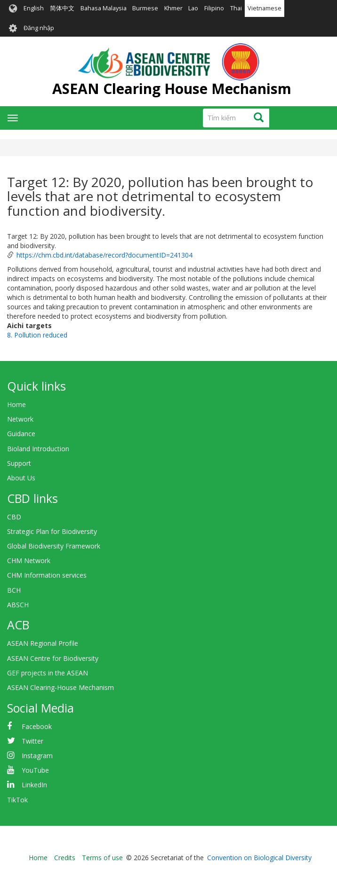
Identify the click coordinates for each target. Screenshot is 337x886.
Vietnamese (264, 8)
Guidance (21, 433)
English (34, 8)
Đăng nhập (39, 28)
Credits (64, 857)
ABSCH (18, 604)
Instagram (37, 755)
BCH (14, 590)
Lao (193, 8)
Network (20, 419)
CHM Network (28, 560)
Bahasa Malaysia (103, 8)
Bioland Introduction (38, 448)
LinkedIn (34, 784)
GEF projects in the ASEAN (47, 672)
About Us (21, 477)
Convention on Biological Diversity (259, 857)
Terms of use (102, 857)
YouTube (35, 770)
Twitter (32, 741)
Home (16, 404)
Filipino (214, 8)
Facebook (37, 726)
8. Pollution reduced (37, 334)
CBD (14, 516)
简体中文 (62, 8)
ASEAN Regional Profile (42, 643)
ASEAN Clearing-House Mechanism (60, 687)
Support (19, 463)
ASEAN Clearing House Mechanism (171, 88)
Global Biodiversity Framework (53, 545)
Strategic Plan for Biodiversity (52, 531)
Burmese (145, 8)
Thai (236, 8)
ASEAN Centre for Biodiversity (52, 658)
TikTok (17, 799)
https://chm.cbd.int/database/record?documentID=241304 (104, 255)
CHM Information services (47, 575)
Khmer (173, 8)
